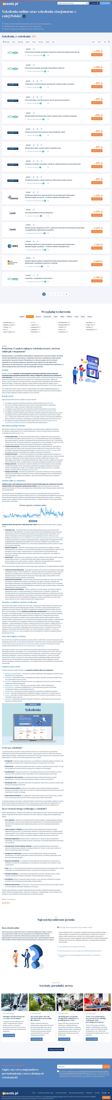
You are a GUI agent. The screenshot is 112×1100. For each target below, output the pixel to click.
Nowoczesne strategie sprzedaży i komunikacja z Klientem (44, 68)
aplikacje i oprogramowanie (13, 673)
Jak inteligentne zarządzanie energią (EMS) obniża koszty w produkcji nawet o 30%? (68, 1018)
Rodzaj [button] (83, 316)
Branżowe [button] (38, 316)
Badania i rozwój (9, 325)
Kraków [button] (27, 42)
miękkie (7, 693)
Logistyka (34, 329)
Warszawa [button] (20, 42)
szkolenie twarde (51, 411)
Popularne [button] (69, 316)
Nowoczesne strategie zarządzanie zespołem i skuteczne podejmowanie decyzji (52, 52)
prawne (7, 695)
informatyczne (9, 687)
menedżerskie (9, 691)
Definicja (5, 370)
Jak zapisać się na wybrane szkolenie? (72, 946)
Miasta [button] (55, 316)
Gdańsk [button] (47, 42)
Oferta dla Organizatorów (76, 1093)
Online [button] (13, 42)
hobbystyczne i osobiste (12, 685)
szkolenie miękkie (37, 411)
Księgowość (34, 327)
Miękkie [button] (62, 316)
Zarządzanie (90, 329)
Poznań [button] (34, 42)
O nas (33, 1093)
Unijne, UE (89, 325)
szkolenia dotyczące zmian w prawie (46, 450)
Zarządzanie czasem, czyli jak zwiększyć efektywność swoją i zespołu (48, 180)
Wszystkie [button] (6, 42)
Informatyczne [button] (47, 316)
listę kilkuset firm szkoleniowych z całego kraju (30, 645)
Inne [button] (53, 42)
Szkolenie (28, 49)
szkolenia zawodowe (20, 422)
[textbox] (37, 55)
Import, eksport (8, 332)
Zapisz (106, 1066)
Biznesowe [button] (30, 316)
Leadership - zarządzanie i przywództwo (38, 278)
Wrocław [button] (41, 42)
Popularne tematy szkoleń (11, 667)
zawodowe (8, 699)
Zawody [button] (89, 316)
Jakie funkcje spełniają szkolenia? (13, 426)
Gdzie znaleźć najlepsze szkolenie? (14, 636)
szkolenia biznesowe (46, 420)
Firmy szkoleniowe (61, 1093)
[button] (93, 42)
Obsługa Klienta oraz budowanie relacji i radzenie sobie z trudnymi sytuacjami (51, 116)
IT (32, 322)
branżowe (8, 681)
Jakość (33, 325)
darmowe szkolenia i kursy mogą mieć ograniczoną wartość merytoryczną (41, 538)
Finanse (6, 327)
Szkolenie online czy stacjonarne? (13, 481)
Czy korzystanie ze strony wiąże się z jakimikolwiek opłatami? (80, 951)
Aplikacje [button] (22, 316)
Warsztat (28, 81)
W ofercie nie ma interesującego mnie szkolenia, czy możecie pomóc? (80, 955)
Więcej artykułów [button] (56, 1049)
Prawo (61, 329)
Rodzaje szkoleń (7, 396)
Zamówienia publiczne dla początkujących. (39, 212)
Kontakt (97, 1093)
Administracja (8, 322)
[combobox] (37, 55)
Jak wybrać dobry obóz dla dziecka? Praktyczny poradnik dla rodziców (41, 1018)
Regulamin (89, 1093)
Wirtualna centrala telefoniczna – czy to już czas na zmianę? (14, 1017)
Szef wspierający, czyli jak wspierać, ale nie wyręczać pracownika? (47, 100)
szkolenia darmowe (13, 631)
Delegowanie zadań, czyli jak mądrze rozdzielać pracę (43, 148)
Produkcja (62, 332)
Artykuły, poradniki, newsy (45, 1093)
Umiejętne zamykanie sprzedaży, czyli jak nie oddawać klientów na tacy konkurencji (52, 164)
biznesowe (8, 677)
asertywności (33, 469)
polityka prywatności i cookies (54, 1096)
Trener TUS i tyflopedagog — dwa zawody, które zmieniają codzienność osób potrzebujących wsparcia (96, 1019)
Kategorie (94, 3)
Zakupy (88, 327)
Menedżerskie (63, 322)
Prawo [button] (76, 316)
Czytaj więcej (9, 1035)
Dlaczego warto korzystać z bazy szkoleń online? (75, 927)
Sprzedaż (89, 322)
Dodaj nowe (105, 3)
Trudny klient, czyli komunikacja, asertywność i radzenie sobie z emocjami (49, 84)
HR (5, 329)
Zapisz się (97, 54)
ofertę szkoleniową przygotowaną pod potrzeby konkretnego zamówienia (24, 644)
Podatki (61, 327)
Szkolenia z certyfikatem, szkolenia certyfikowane (19, 602)
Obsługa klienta (63, 325)
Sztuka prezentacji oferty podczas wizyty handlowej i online (45, 132)
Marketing (34, 332)
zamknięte (49, 403)
